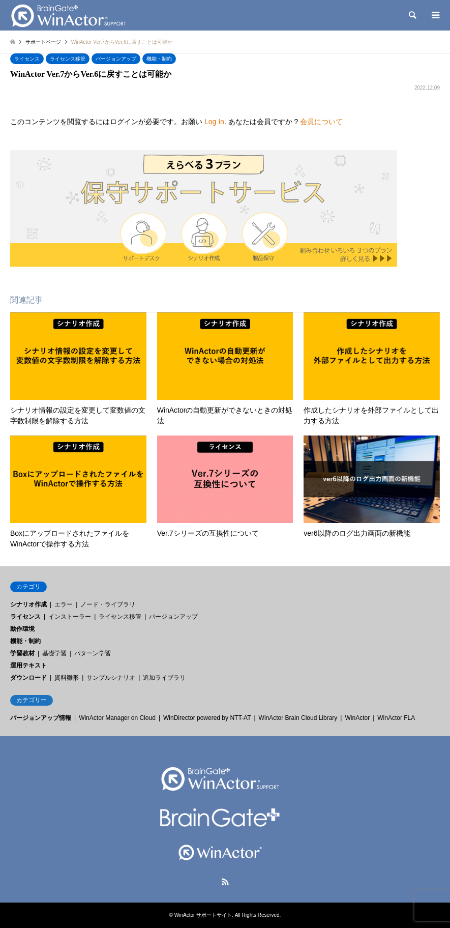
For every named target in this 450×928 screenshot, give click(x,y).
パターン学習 (92, 653)
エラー (63, 604)
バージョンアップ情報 (40, 717)
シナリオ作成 (28, 604)
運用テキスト (28, 665)
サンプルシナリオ (110, 677)
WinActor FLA (396, 717)
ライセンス (27, 59)
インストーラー (69, 616)
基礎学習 (54, 653)
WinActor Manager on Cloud (117, 717)
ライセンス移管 (67, 59)
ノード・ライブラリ (107, 604)
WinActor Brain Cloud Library (298, 717)
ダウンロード (28, 677)
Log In (214, 122)
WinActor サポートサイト (203, 915)
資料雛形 (66, 677)
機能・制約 (159, 59)
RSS (225, 881)
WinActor (357, 717)
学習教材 (22, 653)
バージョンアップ (116, 59)
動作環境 (22, 628)
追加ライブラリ (164, 677)
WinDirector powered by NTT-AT (207, 717)
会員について (321, 122)
